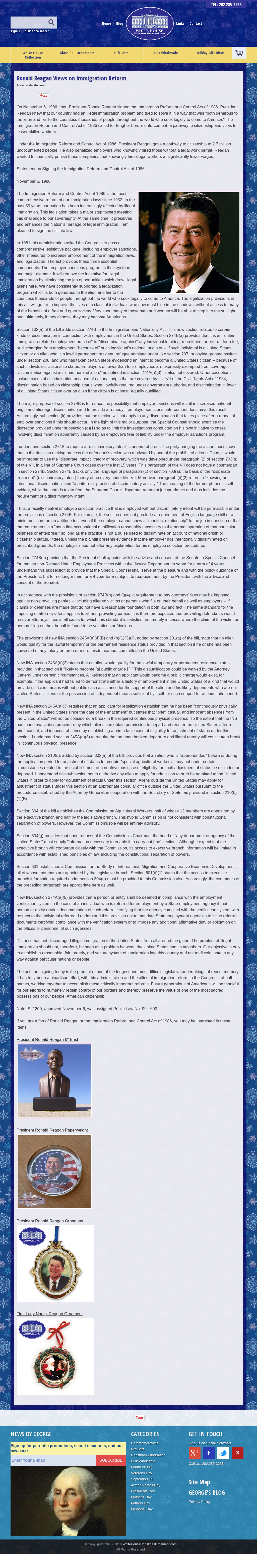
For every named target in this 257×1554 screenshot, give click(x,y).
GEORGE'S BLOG (207, 1492)
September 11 (142, 1479)
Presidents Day (143, 1491)
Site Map (199, 1482)
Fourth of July (141, 1467)
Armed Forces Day (145, 1485)
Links (180, 23)
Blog (120, 23)
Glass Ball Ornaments (77, 52)
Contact (195, 23)
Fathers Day (140, 1503)
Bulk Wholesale (165, 52)
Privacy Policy (200, 1502)
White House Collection (33, 55)
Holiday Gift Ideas (210, 52)
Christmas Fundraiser (148, 1455)
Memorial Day (142, 1509)
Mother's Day (141, 1497)
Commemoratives (145, 1443)
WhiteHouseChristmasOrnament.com (149, 1544)
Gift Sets (121, 52)
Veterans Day (141, 1473)
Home (107, 23)
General (39, 85)
